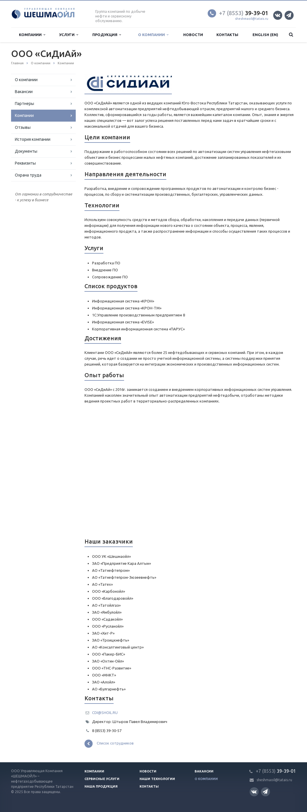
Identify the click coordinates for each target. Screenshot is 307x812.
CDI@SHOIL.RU (105, 712)
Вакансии (24, 91)
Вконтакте (277, 15)
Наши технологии (157, 779)
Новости (193, 35)
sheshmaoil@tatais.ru (251, 18)
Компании (32, 35)
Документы (26, 151)
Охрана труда (28, 175)
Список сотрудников (109, 744)
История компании (32, 139)
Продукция (106, 35)
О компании (153, 35)
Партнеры (24, 103)
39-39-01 (243, 13)
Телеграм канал (288, 15)
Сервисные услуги (101, 779)
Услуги (68, 35)
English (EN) (265, 35)
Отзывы (23, 127)
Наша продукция (101, 786)
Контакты (227, 35)
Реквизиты (25, 163)
